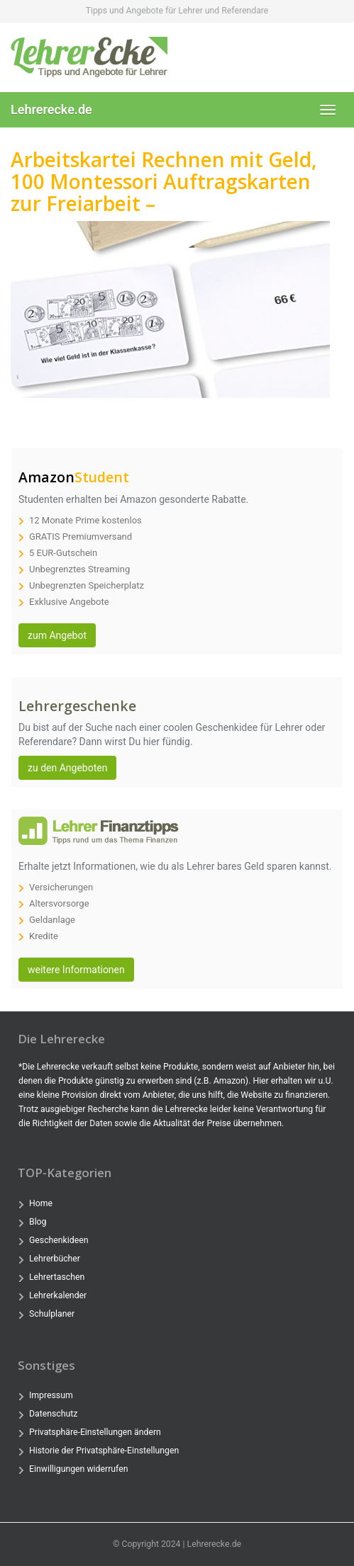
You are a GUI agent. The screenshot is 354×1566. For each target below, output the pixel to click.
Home (40, 1203)
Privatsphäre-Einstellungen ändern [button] (95, 1432)
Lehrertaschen (56, 1277)
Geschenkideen (58, 1240)
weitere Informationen (76, 969)
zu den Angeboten (67, 767)
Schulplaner (51, 1314)
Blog (37, 1222)
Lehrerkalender (58, 1295)
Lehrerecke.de (51, 109)
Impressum (51, 1395)
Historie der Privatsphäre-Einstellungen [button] (104, 1451)
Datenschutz (53, 1414)
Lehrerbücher (54, 1259)
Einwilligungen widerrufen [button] (78, 1469)
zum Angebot (57, 635)
